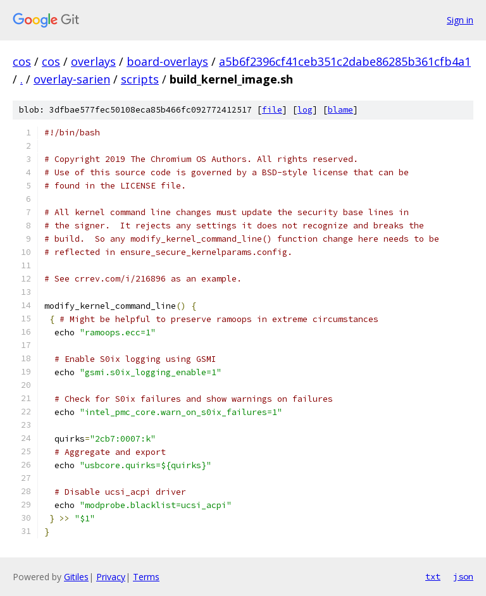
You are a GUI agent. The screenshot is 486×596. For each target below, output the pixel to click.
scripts (140, 79)
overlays (93, 61)
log (305, 109)
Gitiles (76, 577)
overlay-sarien (72, 79)
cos (22, 61)
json (463, 576)
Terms (146, 577)
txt (432, 576)
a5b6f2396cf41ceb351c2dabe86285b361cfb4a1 (345, 61)
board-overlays (167, 61)
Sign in (460, 20)
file (272, 109)
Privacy (110, 577)
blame (340, 109)
